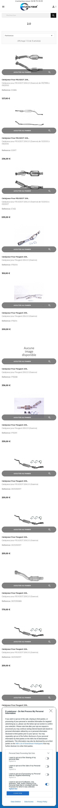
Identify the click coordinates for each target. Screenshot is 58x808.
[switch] (47, 758)
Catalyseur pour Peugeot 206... (15, 257)
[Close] (51, 711)
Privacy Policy (42, 802)
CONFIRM (18, 793)
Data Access (28, 802)
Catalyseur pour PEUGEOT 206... (15, 80)
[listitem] (29, 753)
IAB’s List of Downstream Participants (29, 744)
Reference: (6, 90)
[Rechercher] (29, 15)
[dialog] (29, 756)
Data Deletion (16, 802)
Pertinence (29, 35)
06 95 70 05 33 (37, 1)
